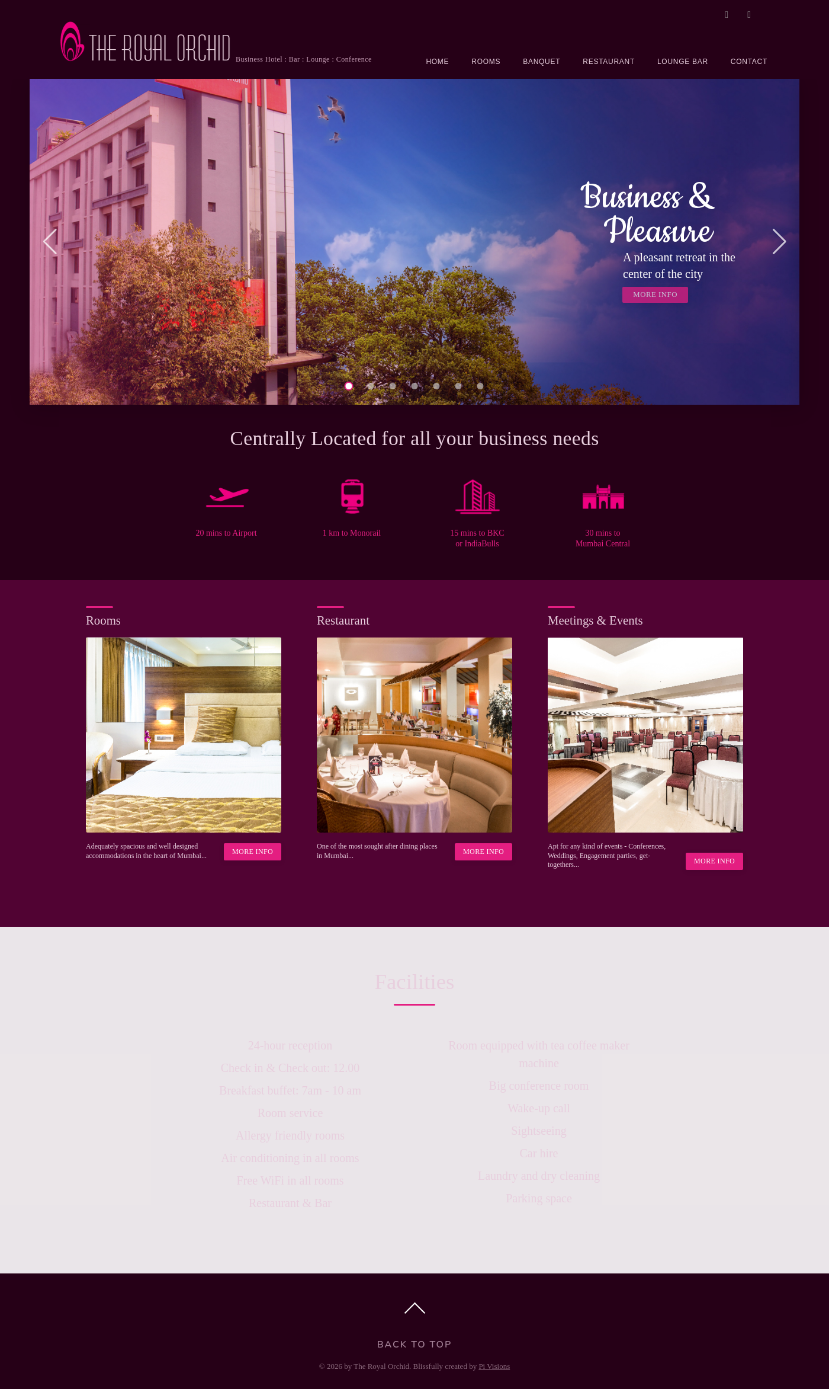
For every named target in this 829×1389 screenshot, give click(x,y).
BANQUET (541, 61)
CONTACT (749, 61)
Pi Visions (494, 1366)
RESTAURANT (609, 61)
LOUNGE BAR (682, 61)
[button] (50, 242)
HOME (437, 61)
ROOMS (485, 61)
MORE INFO (655, 294)
